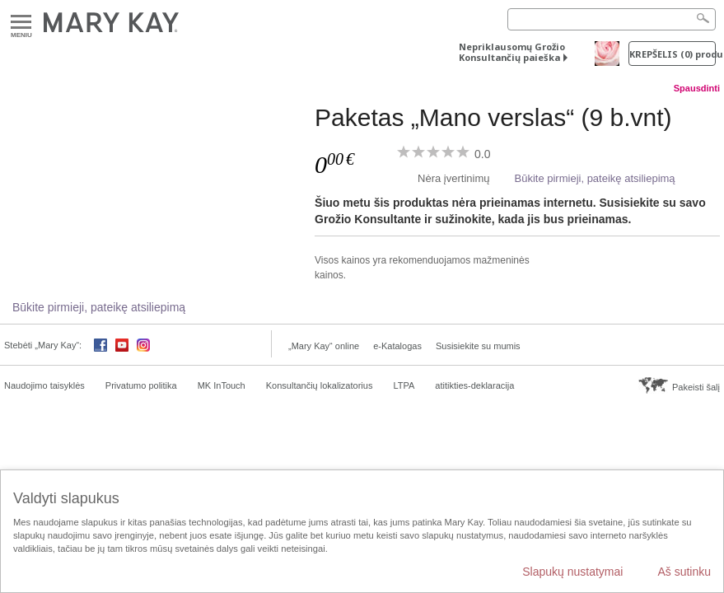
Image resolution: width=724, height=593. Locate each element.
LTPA (403, 385)
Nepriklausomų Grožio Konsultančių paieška (512, 52)
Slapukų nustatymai (572, 571)
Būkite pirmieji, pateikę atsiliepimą (595, 178)
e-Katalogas (397, 346)
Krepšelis (672, 54)
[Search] (611, 19)
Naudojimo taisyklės (44, 385)
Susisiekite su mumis (478, 346)
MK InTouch (221, 385)
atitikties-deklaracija (474, 385)
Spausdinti (697, 88)
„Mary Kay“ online (323, 346)
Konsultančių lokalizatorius (319, 385)
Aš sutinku (684, 571)
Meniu (21, 22)
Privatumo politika (141, 385)
